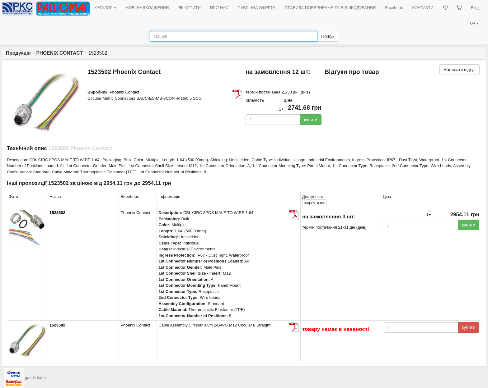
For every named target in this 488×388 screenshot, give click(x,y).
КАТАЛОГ (105, 7)
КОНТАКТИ (422, 7)
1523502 (57, 212)
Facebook (394, 7)
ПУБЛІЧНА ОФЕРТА (257, 7)
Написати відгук (459, 69)
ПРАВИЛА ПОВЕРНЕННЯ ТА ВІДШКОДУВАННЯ (330, 7)
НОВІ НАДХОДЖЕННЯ (147, 7)
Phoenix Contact (124, 92)
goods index (36, 378)
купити (310, 119)
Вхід (475, 7)
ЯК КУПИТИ (189, 7)
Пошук (327, 36)
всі (314, 203)
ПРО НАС (219, 7)
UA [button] (474, 23)
